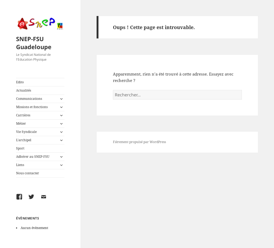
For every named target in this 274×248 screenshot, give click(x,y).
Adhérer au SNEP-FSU (33, 156)
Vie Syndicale (26, 131)
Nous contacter (27, 173)
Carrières (23, 115)
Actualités (23, 90)
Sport (20, 148)
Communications (29, 98)
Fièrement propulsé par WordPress (139, 142)
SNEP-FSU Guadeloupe (33, 43)
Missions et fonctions (32, 107)
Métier (21, 123)
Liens (20, 165)
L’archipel (23, 140)
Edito (20, 82)
